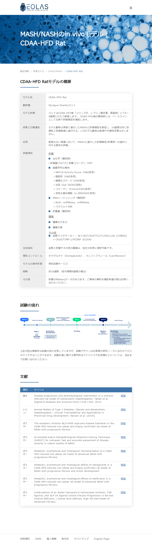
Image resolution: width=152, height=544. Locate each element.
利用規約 (25, 539)
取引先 (65, 539)
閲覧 (123, 396)
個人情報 (52, 539)
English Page (102, 539)
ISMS (38, 539)
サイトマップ (81, 539)
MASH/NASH (55, 71)
